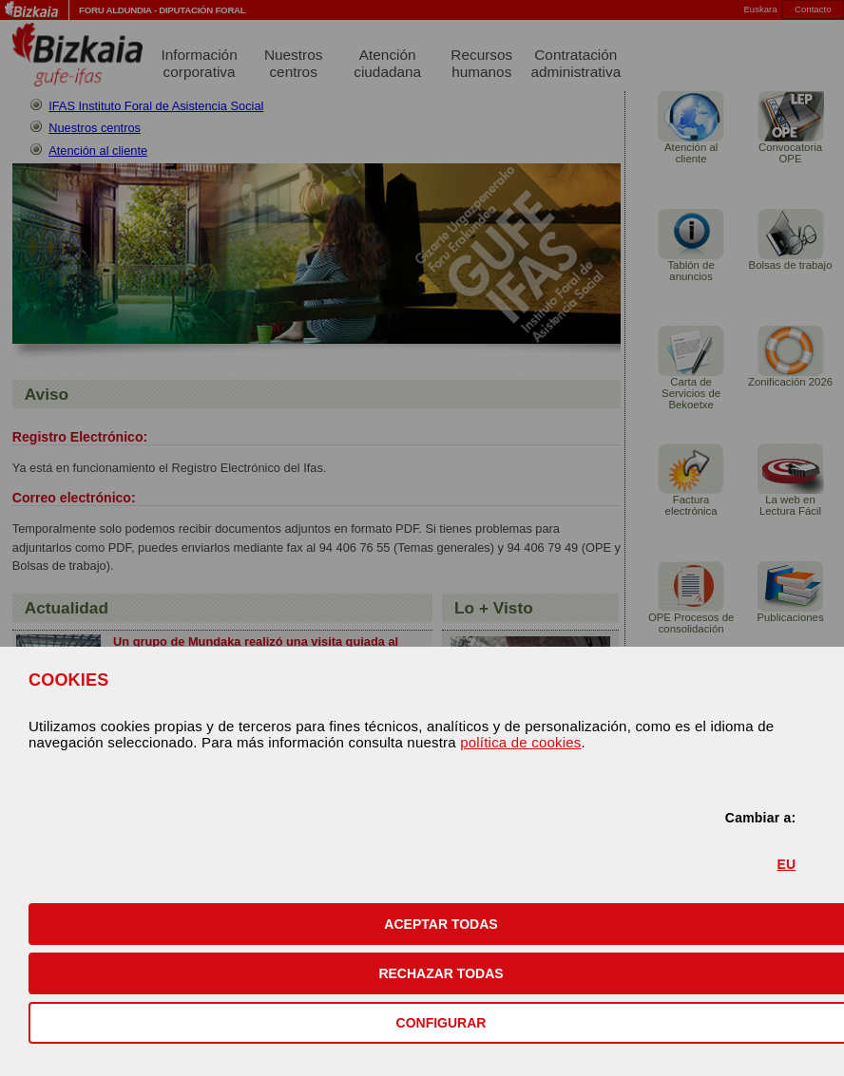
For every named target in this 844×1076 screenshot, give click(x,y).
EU (786, 864)
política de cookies (520, 742)
